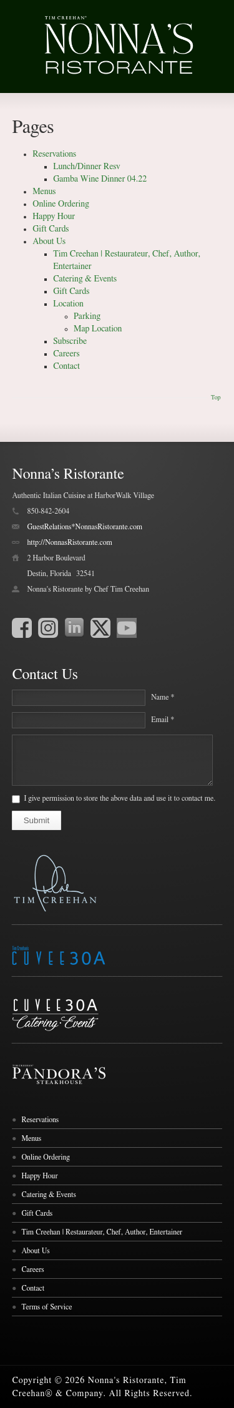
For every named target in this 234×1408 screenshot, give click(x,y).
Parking (87, 316)
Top (216, 397)
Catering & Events (85, 279)
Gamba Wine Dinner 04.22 (100, 179)
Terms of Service (46, 1307)
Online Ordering (60, 204)
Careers (66, 354)
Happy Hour (53, 216)
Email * (162, 719)
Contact (66, 366)
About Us (49, 241)
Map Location (98, 329)
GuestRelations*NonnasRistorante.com (84, 526)
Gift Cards (50, 229)
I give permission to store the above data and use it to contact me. (119, 798)
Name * (162, 697)
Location (68, 304)
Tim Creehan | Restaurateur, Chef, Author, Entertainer (101, 1232)
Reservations (54, 154)
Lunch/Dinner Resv (86, 166)
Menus (44, 191)
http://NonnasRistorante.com (69, 542)
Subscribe (70, 341)
